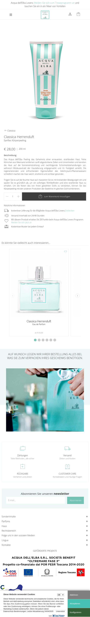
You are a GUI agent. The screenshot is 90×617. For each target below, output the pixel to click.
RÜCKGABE (22, 473)
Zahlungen (22, 455)
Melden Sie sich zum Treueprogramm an (54, 2)
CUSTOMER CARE (67, 473)
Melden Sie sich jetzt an (21, 222)
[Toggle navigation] (11, 15)
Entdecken (69, 210)
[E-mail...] (35, 500)
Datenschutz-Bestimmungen (14, 611)
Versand (67, 455)
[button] (77, 296)
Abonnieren (75, 500)
